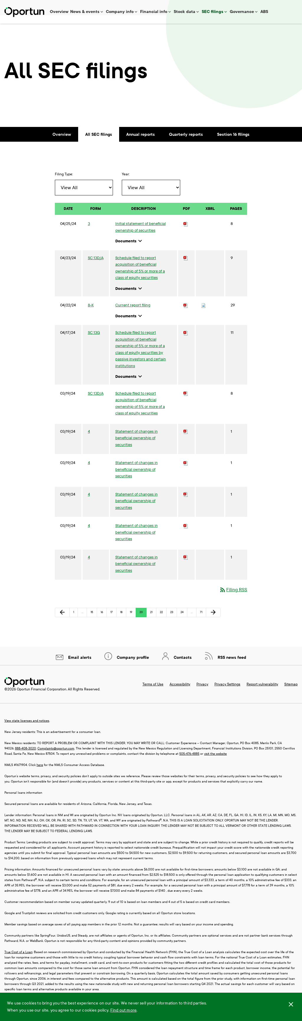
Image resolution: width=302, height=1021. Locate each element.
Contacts (182, 666)
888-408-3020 (25, 757)
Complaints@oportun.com (55, 757)
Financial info (153, 11)
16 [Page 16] (103, 621)
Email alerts (79, 666)
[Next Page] (213, 620)
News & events (84, 11)
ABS (264, 11)
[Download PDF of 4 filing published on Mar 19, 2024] (185, 439)
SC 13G (94, 341)
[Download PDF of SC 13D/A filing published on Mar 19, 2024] (185, 401)
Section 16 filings (233, 143)
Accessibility (180, 692)
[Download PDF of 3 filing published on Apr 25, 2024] (185, 232)
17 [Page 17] (113, 621)
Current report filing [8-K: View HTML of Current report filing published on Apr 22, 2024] (132, 313)
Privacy (202, 692)
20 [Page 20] (142, 621)
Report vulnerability (262, 692)
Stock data (184, 11)
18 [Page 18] (123, 621)
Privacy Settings (227, 692)
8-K (91, 313)
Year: (125, 182)
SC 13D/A (96, 266)
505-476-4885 (189, 762)
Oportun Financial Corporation (41, 697)
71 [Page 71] (203, 621)
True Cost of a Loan (18, 960)
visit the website (215, 762)
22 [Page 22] (163, 621)
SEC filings (212, 11)
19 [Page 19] (132, 621)
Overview (59, 11)
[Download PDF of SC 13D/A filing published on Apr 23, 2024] (185, 266)
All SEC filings (98, 143)
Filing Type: (64, 182)
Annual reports (140, 143)
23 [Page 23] (173, 621)
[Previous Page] (62, 620)
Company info (120, 11)
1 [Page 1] (75, 621)
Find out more (123, 1010)
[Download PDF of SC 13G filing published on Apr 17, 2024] (185, 341)
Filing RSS (233, 598)
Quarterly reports (186, 143)
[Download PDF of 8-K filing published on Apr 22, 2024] (185, 313)
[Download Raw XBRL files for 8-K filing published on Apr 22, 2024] (203, 313)
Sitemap (291, 692)
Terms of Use (152, 692)
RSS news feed (231, 666)
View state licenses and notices (26, 729)
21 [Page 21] (153, 621)
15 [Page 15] (93, 621)
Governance (242, 11)
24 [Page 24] (183, 621)
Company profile (132, 666)
